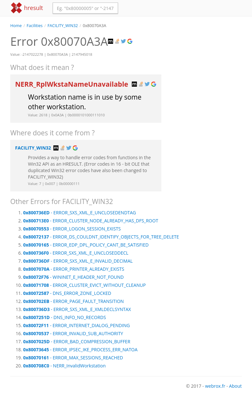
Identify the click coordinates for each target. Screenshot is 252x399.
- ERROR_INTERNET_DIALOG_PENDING (76, 325)
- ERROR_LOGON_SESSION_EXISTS (72, 229)
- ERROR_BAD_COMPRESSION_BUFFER (76, 341)
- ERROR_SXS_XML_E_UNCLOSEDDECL (75, 253)
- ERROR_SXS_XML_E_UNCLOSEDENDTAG (79, 212)
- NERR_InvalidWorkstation (64, 366)
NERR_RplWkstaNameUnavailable (72, 84)
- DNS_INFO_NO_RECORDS (64, 317)
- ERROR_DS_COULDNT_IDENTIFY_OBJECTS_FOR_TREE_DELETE (101, 237)
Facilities (35, 25)
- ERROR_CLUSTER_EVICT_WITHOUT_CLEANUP (84, 285)
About (235, 386)
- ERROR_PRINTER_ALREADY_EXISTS (73, 269)
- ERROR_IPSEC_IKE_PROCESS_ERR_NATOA (80, 349)
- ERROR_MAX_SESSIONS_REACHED (73, 358)
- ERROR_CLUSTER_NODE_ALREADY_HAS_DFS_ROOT (90, 221)
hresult (26, 8)
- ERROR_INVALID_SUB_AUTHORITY (73, 333)
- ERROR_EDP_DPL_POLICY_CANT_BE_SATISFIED (85, 245)
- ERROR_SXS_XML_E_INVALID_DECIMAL (78, 261)
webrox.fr (215, 386)
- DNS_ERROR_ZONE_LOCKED (67, 293)
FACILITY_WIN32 (63, 25)
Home (16, 25)
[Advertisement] (206, 61)
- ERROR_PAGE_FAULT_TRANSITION (73, 301)
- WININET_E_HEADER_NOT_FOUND (73, 277)
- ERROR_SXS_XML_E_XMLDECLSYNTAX (77, 309)
